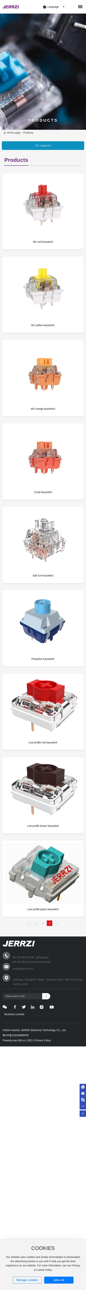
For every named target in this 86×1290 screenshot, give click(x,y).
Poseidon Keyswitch (43, 715)
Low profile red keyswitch (43, 798)
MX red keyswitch (43, 298)
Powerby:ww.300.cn (14, 1040)
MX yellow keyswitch (43, 381)
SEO (30, 1040)
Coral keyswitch (43, 548)
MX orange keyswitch (43, 465)
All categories (43, 145)
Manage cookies (27, 1280)
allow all (59, 1280)
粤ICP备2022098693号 (16, 1035)
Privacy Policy (43, 1040)
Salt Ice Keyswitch (43, 631)
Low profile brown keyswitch (43, 882)
